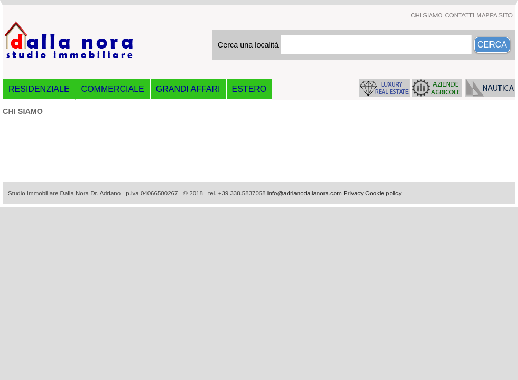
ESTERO (249, 88)
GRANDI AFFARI (188, 88)
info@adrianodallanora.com (304, 193)
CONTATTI (459, 15)
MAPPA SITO (494, 15)
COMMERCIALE (112, 88)
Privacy (354, 193)
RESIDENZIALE (39, 88)
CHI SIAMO (426, 15)
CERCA (492, 44)
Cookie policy (383, 193)
